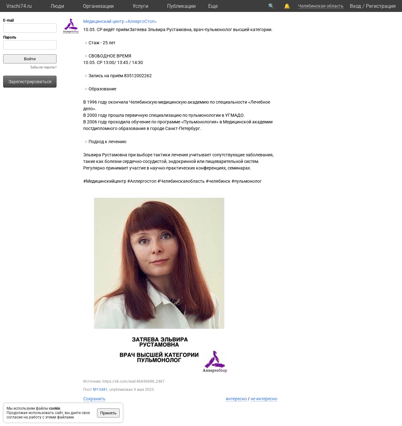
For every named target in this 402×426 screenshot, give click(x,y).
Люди (57, 6)
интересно (236, 398)
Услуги (140, 6)
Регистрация (381, 6)
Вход (355, 6)
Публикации (181, 6)
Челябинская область (321, 5)
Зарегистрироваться (30, 81)
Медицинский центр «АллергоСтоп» (120, 21)
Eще (213, 6)
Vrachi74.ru (19, 6)
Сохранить (94, 398)
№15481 (100, 389)
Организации (98, 6)
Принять (108, 413)
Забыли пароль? (43, 67)
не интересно (264, 398)
